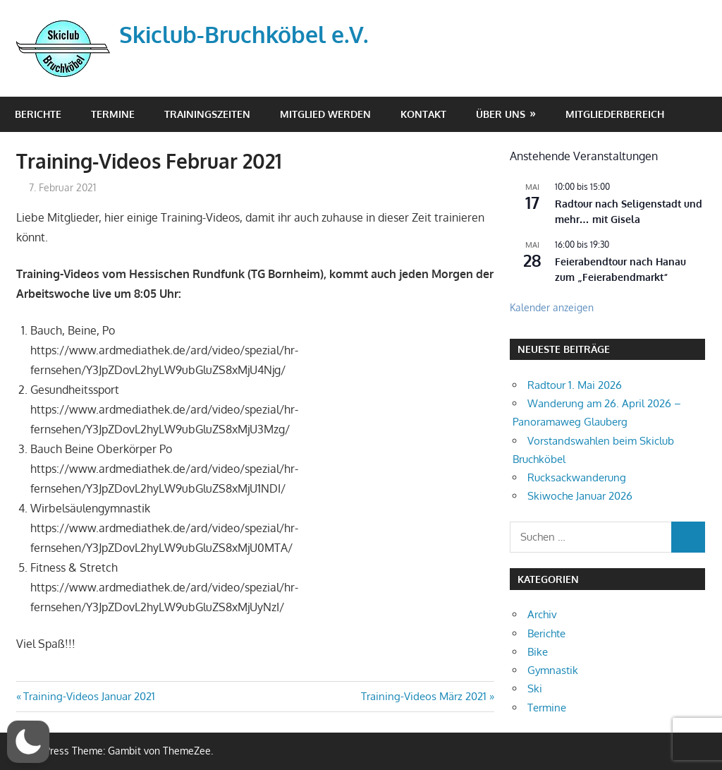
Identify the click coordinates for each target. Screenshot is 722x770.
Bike (537, 651)
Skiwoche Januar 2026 (579, 496)
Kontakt (423, 114)
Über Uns (500, 114)
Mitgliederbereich (614, 114)
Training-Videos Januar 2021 (89, 696)
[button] (28, 742)
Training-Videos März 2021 (424, 696)
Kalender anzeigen (552, 307)
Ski (534, 688)
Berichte (38, 114)
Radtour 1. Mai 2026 (574, 385)
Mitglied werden (325, 114)
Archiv (542, 614)
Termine (113, 114)
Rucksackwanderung (576, 477)
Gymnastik (552, 670)
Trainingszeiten (207, 114)
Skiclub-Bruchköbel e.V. (243, 34)
